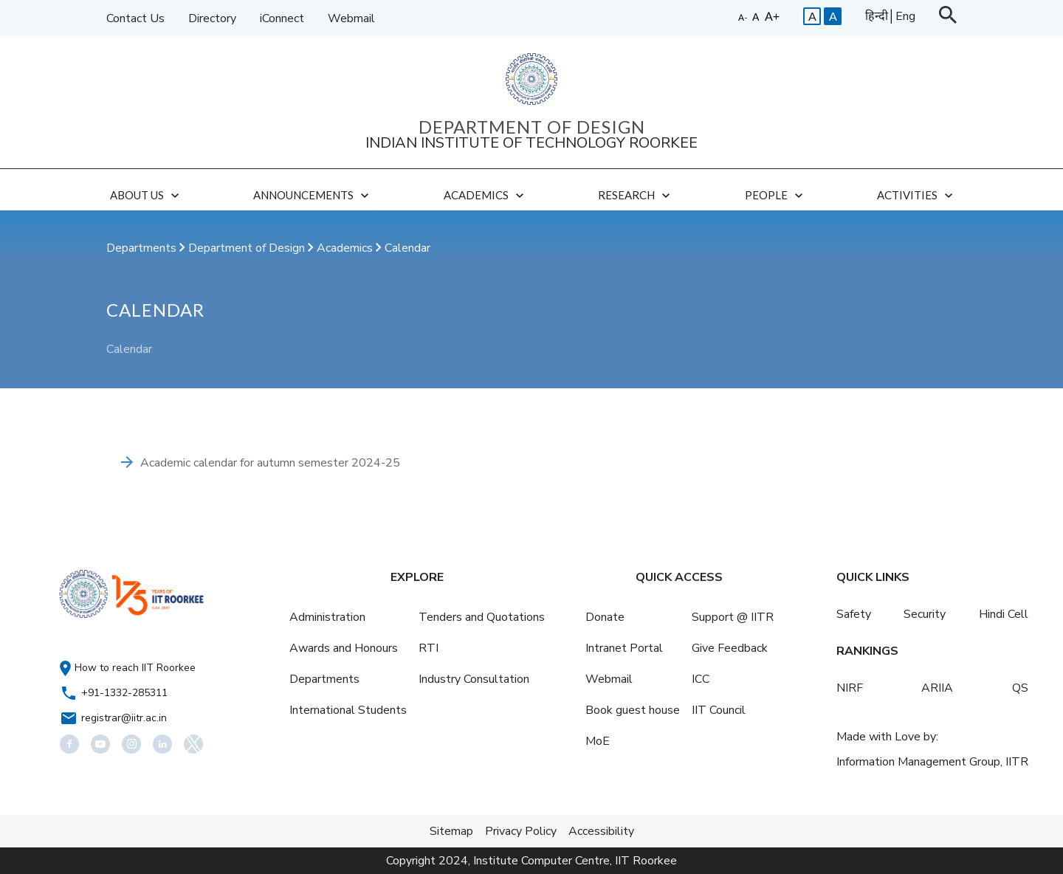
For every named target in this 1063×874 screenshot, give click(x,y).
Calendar (407, 248)
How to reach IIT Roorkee (135, 668)
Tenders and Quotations (482, 617)
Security (925, 614)
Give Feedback (730, 648)
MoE (597, 741)
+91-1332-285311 (124, 693)
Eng (905, 16)
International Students (348, 710)
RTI (428, 648)
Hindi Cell (1003, 614)
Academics (346, 248)
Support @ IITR (733, 617)
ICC (700, 679)
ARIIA (937, 688)
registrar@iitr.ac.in (124, 718)
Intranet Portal (624, 648)
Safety (853, 614)
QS (1020, 688)
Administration (327, 617)
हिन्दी (876, 16)
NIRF (849, 688)
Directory (212, 18)
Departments (142, 248)
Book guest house (632, 710)
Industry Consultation (474, 679)
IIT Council (719, 710)
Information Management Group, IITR (932, 762)
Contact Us (135, 18)
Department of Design (248, 248)
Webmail (351, 18)
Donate (605, 617)
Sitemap (451, 831)
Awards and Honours (343, 648)
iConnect (282, 18)
